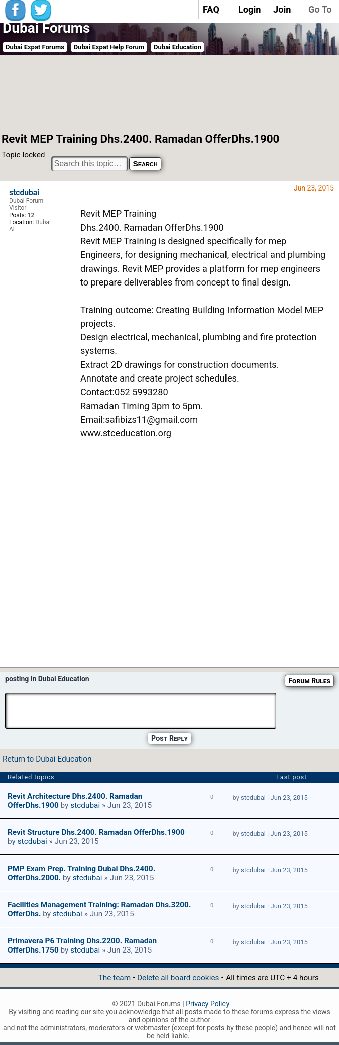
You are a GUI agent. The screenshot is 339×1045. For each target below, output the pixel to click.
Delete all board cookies (178, 977)
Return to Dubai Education (47, 759)
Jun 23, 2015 (289, 797)
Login (249, 9)
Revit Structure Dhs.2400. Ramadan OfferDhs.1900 (96, 832)
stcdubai (24, 192)
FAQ (211, 9)
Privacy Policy (207, 1004)
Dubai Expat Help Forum (109, 47)
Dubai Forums (46, 28)
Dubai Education (177, 47)
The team (114, 977)
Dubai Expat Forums (35, 47)
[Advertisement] (160, 93)
